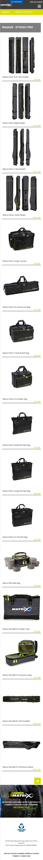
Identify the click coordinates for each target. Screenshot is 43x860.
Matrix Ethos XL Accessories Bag (16, 307)
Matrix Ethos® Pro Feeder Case (16, 629)
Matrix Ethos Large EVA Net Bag (16, 491)
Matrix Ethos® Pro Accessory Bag (17, 675)
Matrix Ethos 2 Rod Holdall (14, 169)
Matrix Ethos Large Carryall (14, 261)
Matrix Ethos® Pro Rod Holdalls (16, 721)
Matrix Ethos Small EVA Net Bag (16, 445)
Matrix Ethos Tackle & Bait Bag (16, 353)
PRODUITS (6, 12)
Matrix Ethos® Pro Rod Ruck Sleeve (18, 767)
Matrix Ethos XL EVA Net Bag (15, 537)
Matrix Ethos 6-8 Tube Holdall (15, 77)
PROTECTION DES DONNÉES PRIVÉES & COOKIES (21, 853)
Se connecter (17, 2)
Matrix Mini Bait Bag (11, 583)
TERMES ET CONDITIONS (21, 856)
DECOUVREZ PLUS (21, 807)
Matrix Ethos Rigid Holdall (14, 123)
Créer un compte (36, 2)
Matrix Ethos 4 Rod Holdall (14, 215)
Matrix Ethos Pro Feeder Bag (15, 399)
